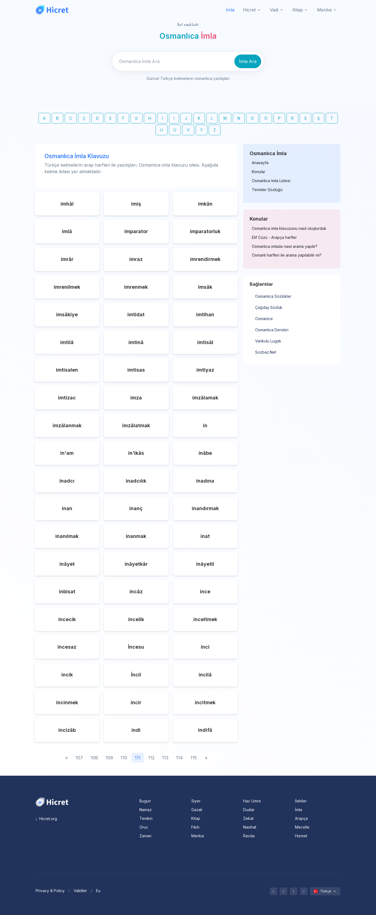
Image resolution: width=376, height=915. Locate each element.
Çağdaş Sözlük (268, 307)
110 (124, 757)
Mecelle (302, 827)
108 (94, 757)
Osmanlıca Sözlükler (273, 296)
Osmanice (264, 318)
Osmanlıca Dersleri (271, 329)
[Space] (52, 801)
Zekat (248, 818)
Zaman (145, 835)
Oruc (143, 827)
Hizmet (301, 835)
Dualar (249, 809)
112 (151, 757)
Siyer (196, 801)
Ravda (249, 835)
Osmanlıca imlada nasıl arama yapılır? (284, 246)
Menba (197, 835)
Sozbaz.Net (265, 352)
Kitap (195, 818)
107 (79, 757)
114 (179, 757)
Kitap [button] (298, 10)
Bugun (145, 801)
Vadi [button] (274, 10)
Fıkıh (195, 827)
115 (193, 757)
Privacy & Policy (50, 890)
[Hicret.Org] (52, 9)
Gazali (196, 809)
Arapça (301, 818)
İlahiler (301, 801)
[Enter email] (172, 61)
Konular (258, 172)
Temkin (146, 818)
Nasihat (249, 827)
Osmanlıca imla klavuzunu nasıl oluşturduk (289, 228)
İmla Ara (247, 61)
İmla (230, 10)
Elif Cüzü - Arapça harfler (274, 237)
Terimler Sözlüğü (267, 190)
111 (138, 757)
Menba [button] (324, 10)
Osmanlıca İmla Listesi (271, 181)
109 (109, 757)
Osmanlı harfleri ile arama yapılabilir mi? (286, 255)
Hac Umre (252, 801)
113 (165, 757)
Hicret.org (46, 818)
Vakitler (80, 890)
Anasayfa (260, 163)
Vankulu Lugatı (268, 341)
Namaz (145, 809)
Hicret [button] (249, 10)
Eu (98, 890)
